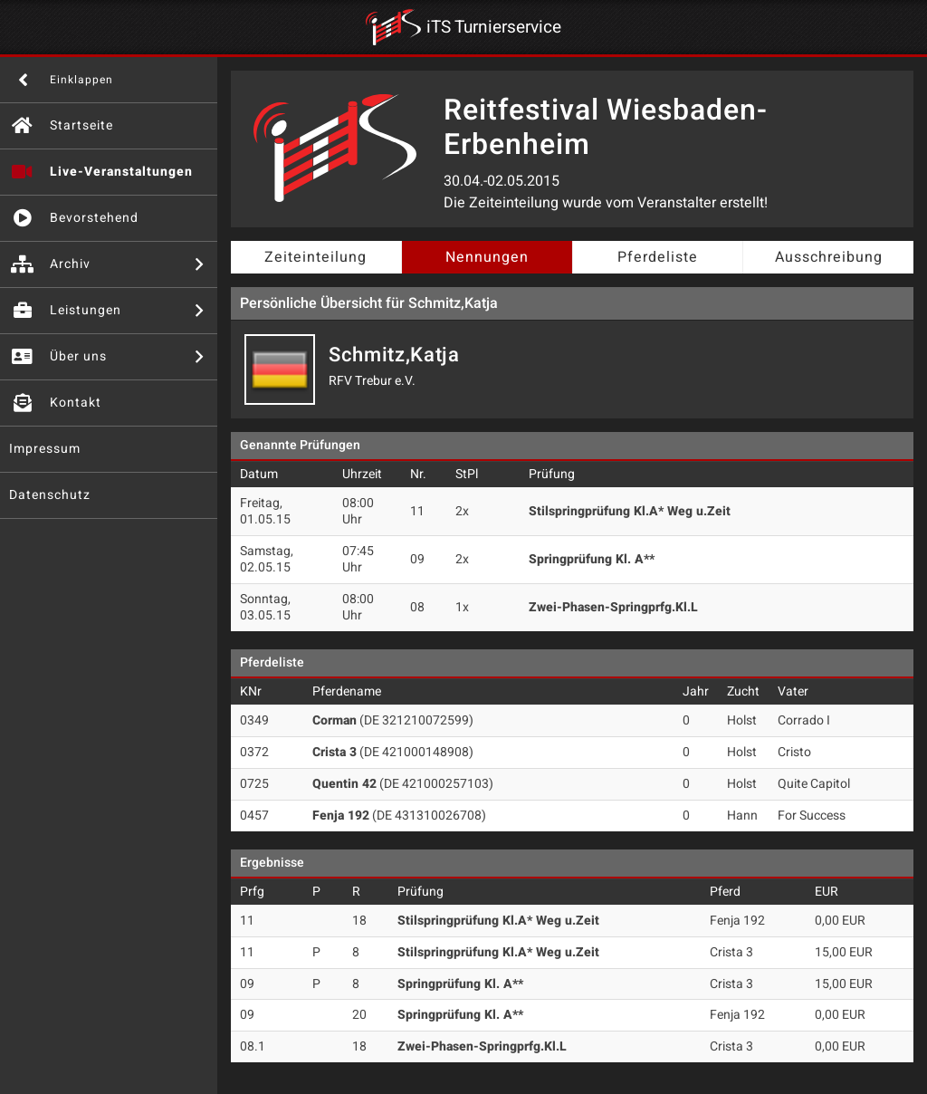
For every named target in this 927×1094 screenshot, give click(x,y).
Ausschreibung (829, 257)
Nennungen (487, 257)
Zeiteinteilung (315, 257)
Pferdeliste (657, 257)
